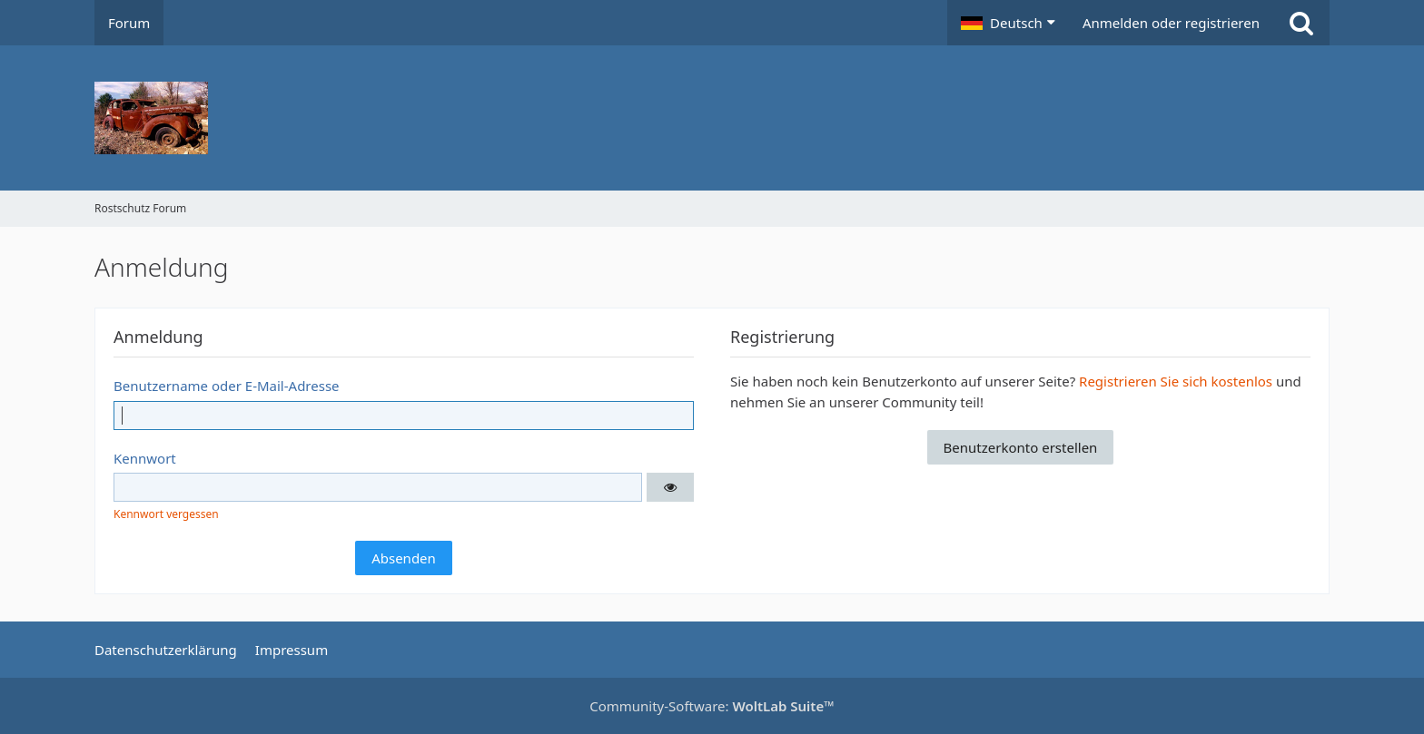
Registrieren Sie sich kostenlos (1175, 381)
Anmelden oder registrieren (1171, 23)
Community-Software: (712, 706)
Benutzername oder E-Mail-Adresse (227, 386)
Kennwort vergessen (166, 514)
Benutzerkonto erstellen (1021, 447)
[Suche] (1301, 22)
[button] (1008, 22)
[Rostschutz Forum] (712, 118)
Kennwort (145, 458)
